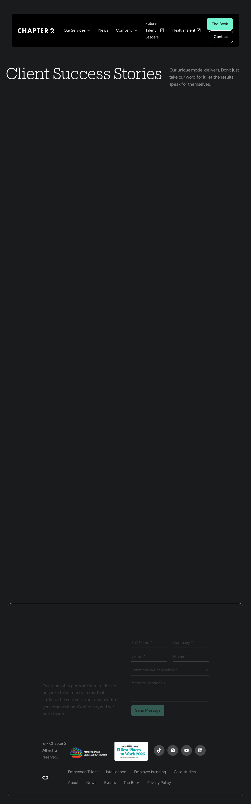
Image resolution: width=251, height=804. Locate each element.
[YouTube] (159, 750)
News (103, 30)
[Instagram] (172, 750)
